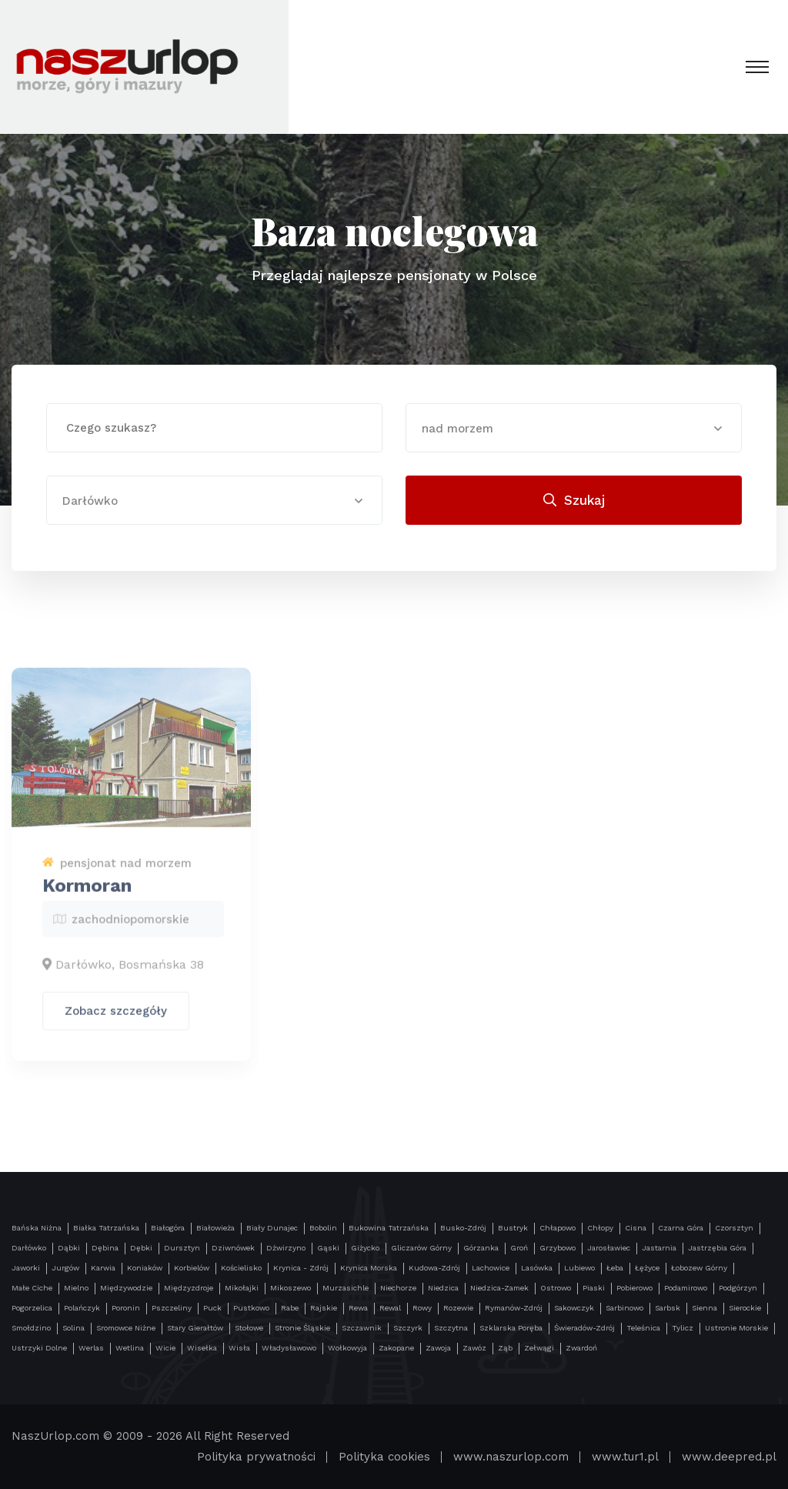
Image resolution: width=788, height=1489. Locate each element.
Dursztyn (182, 1248)
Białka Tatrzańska (106, 1228)
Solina (73, 1328)
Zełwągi (539, 1348)
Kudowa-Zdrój (434, 1268)
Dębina (105, 1248)
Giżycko (365, 1248)
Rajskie (323, 1308)
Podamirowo (685, 1288)
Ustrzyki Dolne (39, 1348)
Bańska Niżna (37, 1228)
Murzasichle (345, 1288)
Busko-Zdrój (463, 1228)
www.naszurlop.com (511, 1457)
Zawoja (438, 1348)
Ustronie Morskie (736, 1328)
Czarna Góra (680, 1228)
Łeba (614, 1268)
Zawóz (474, 1348)
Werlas (91, 1348)
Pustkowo (251, 1308)
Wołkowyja (347, 1348)
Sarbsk (667, 1308)
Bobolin (323, 1228)
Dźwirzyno (286, 1248)
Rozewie (458, 1308)
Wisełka (202, 1348)
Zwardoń (581, 1348)
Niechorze (398, 1288)
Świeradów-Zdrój (584, 1328)
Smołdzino (31, 1328)
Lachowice (490, 1268)
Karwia (103, 1268)
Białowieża (215, 1228)
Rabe (290, 1308)
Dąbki (69, 1248)
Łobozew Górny (699, 1268)
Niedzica (443, 1288)
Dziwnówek (233, 1248)
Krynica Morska (368, 1268)
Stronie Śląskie (302, 1328)
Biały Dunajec (272, 1228)
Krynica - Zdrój (301, 1268)
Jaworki (26, 1268)
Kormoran (87, 894)
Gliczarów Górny (421, 1248)
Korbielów (191, 1268)
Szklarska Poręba (511, 1328)
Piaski (594, 1288)
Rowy (422, 1308)
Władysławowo (289, 1348)
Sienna (704, 1308)
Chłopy (600, 1228)
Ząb (505, 1348)
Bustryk (513, 1228)
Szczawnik (362, 1328)
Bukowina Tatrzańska (389, 1228)
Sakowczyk (574, 1308)
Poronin (126, 1308)
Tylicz (682, 1328)
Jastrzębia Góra (717, 1248)
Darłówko (29, 1248)
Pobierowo (634, 1288)
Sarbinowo (624, 1308)
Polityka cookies (384, 1457)
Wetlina (129, 1348)
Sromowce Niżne (125, 1328)
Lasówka (537, 1268)
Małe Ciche (32, 1288)
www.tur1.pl (625, 1457)
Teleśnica (643, 1328)
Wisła (239, 1348)
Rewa (358, 1308)
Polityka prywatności (256, 1457)
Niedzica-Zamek (499, 1288)
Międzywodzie (126, 1288)
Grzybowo (557, 1248)
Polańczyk (82, 1308)
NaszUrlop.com (55, 1436)
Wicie (165, 1348)
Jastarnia (659, 1248)
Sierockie (745, 1308)
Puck (212, 1308)
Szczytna (451, 1328)
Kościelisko (241, 1268)
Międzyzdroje (188, 1288)
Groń (519, 1248)
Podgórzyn (738, 1288)
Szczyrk (407, 1328)
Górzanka (481, 1248)
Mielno (76, 1288)
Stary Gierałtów (195, 1328)
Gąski (328, 1248)
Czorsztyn (734, 1228)
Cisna (635, 1228)
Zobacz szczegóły (116, 1020)
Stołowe (249, 1328)
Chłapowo (557, 1228)
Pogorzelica (32, 1308)
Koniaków (144, 1268)
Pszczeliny (172, 1308)
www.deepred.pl (729, 1457)
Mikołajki (242, 1288)
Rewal (390, 1308)
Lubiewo (579, 1268)
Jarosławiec (608, 1248)
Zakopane (396, 1348)
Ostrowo (555, 1288)
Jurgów (65, 1268)
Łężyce (647, 1268)
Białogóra (168, 1228)
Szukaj (574, 500)
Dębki (141, 1248)
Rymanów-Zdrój (514, 1308)
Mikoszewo (290, 1288)
